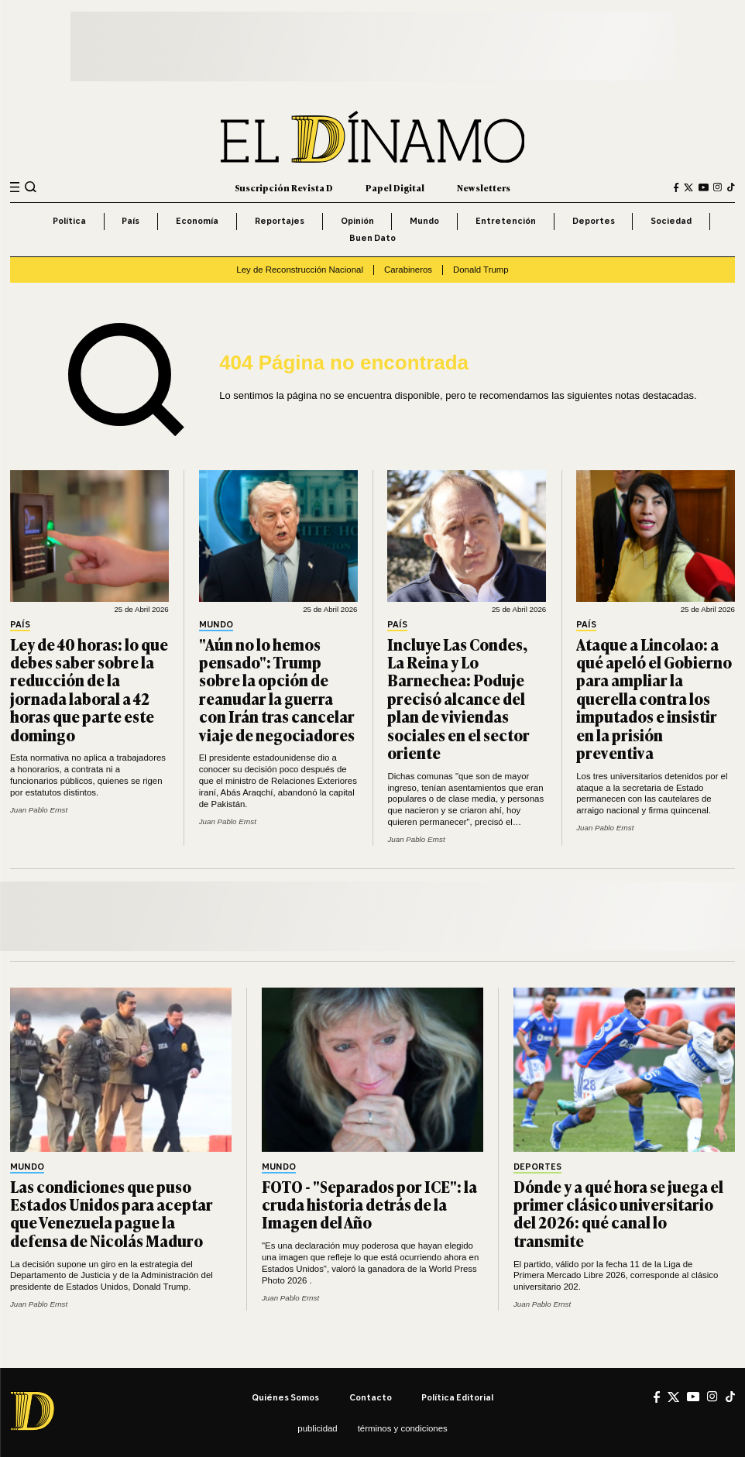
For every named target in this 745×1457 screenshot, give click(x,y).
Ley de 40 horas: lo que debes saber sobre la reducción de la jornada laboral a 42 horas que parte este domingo (89, 689)
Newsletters (483, 187)
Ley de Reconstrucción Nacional (299, 269)
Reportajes (279, 220)
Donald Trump (481, 269)
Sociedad (671, 220)
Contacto (370, 1397)
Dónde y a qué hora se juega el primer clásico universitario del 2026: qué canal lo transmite (618, 1213)
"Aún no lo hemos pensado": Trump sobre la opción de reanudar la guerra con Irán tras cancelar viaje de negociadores (277, 689)
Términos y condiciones (403, 1428)
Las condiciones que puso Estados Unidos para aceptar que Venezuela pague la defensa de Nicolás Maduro (111, 1213)
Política (69, 220)
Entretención (505, 220)
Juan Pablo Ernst (38, 810)
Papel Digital (395, 187)
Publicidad (317, 1428)
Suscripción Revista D (284, 187)
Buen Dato (372, 237)
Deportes (593, 220)
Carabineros (408, 269)
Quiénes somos (285, 1397)
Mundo (424, 220)
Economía (197, 220)
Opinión (357, 220)
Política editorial (457, 1397)
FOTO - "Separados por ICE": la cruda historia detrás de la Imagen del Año (369, 1204)
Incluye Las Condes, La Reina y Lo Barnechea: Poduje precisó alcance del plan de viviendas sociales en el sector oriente (458, 698)
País (130, 220)
